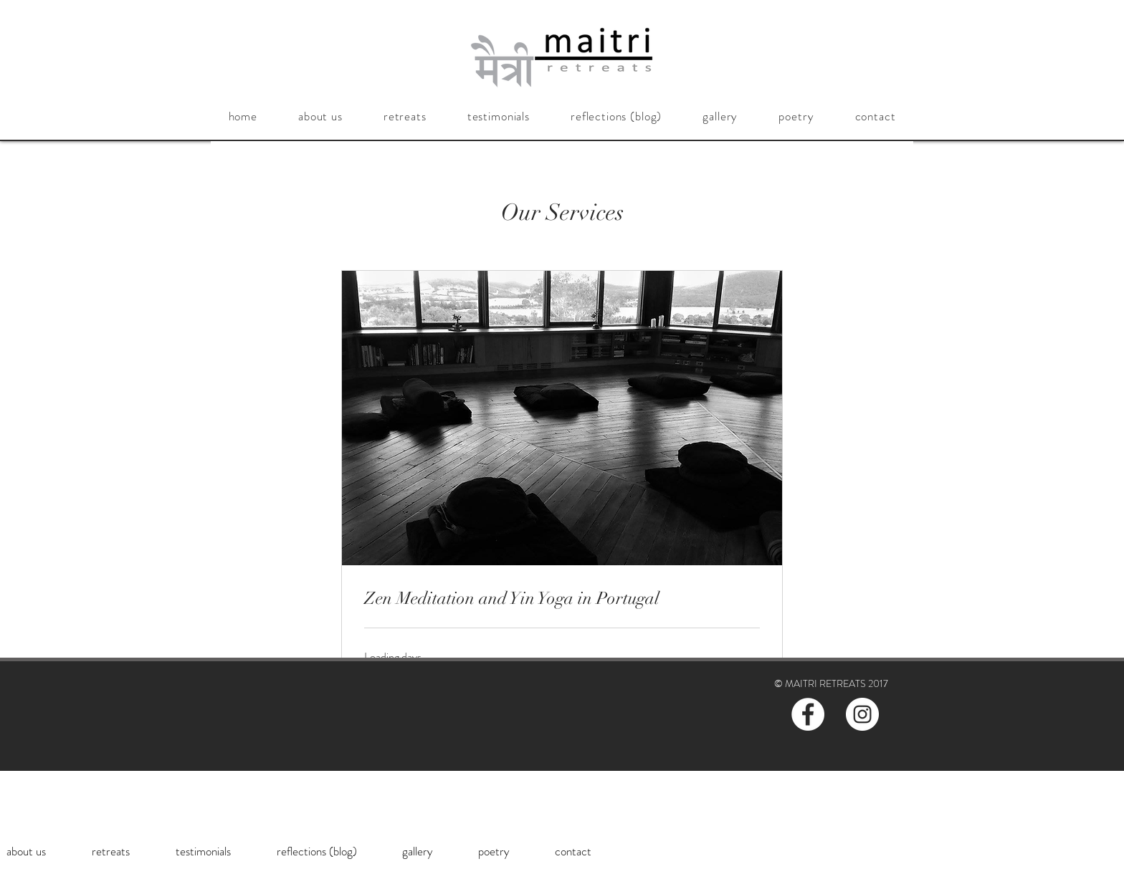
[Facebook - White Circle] (807, 714)
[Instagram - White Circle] (862, 714)
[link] (562, 598)
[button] (320, 116)
